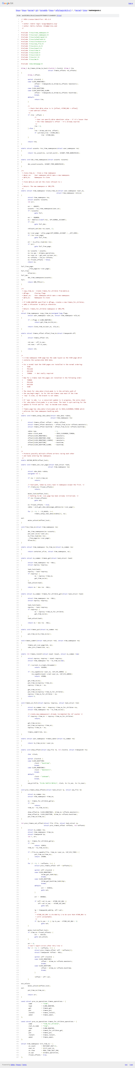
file (59, 15)
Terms (24, 1065)
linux (18, 10)
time (85, 10)
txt (126, 1065)
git (37, 10)
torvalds (43, 10)
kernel (31, 10)
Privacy (18, 1065)
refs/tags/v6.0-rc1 (63, 10)
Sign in (130, 3)
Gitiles (13, 1065)
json (131, 1065)
